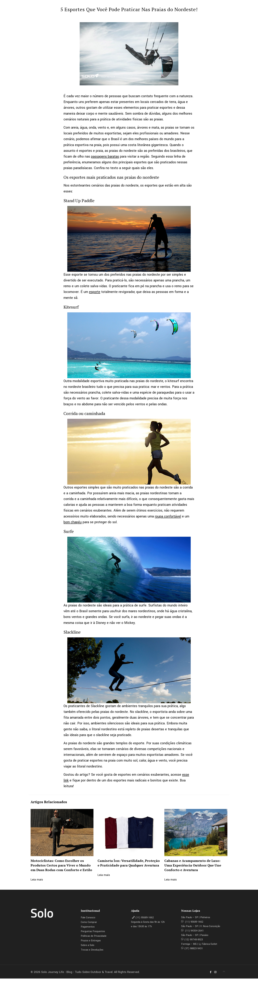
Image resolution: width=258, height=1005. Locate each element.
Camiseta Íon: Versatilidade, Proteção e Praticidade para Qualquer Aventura (129, 862)
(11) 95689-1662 (144, 917)
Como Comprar (89, 922)
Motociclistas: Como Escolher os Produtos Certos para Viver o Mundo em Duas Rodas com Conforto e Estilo (61, 865)
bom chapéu (73, 522)
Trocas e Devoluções (92, 950)
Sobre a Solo (87, 945)
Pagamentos (88, 927)
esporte (94, 291)
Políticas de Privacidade (93, 936)
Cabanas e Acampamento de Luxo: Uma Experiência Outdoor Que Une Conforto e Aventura (192, 865)
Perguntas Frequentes (93, 931)
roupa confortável (168, 516)
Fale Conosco (88, 917)
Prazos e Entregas (91, 940)
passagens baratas (105, 156)
